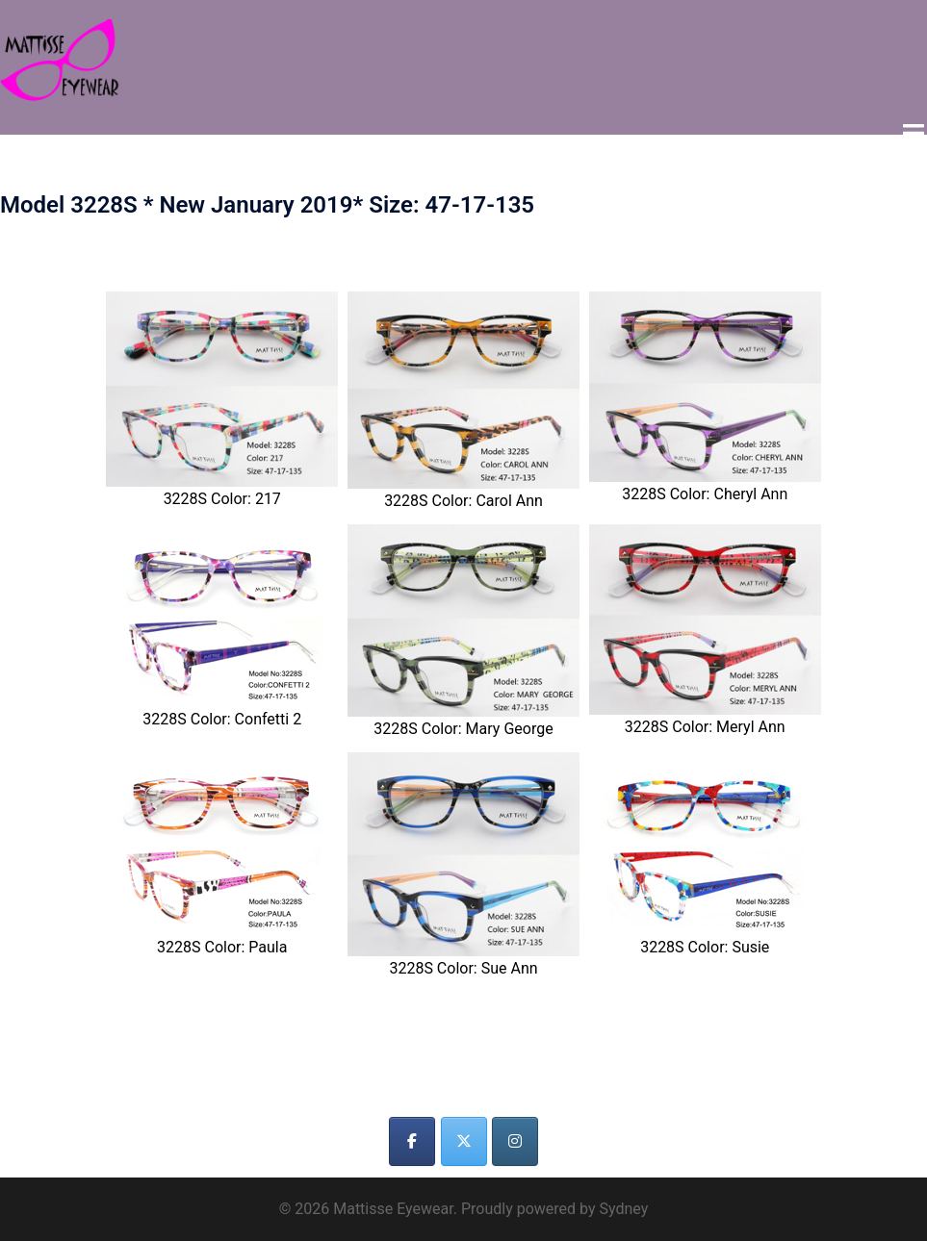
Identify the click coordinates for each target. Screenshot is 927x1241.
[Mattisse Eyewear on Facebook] (412, 1141)
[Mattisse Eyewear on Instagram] (515, 1141)
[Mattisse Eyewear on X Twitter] (464, 1141)
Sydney (623, 1208)
